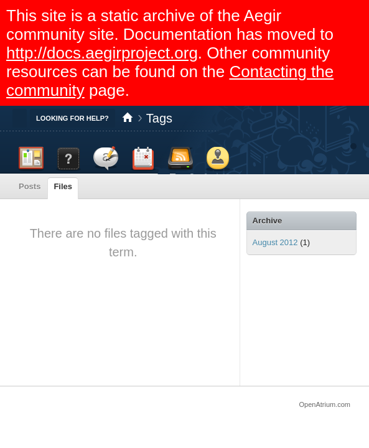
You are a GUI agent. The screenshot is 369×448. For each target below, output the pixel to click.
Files (63, 186)
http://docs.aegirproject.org (102, 53)
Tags (159, 118)
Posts (29, 186)
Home (127, 118)
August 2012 (275, 242)
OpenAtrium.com (324, 404)
